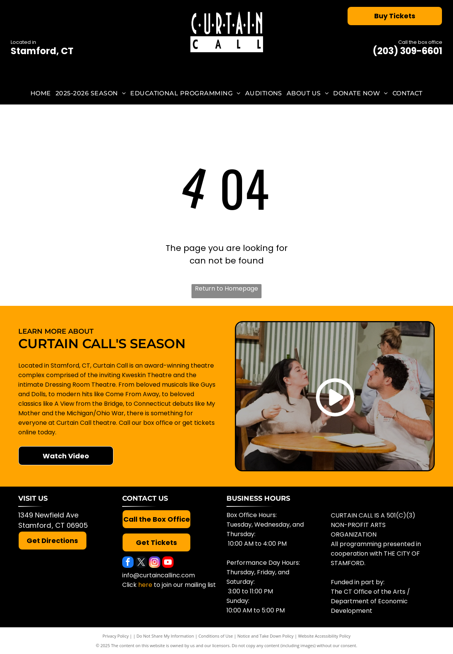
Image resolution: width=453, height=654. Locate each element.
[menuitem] (40, 92)
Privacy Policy (115, 636)
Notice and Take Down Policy (266, 636)
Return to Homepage (226, 288)
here (145, 584)
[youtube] (168, 563)
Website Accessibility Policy (324, 636)
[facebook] (128, 563)
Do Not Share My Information (165, 636)
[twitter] (141, 563)
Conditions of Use (215, 636)
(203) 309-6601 (407, 51)
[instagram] (154, 563)
